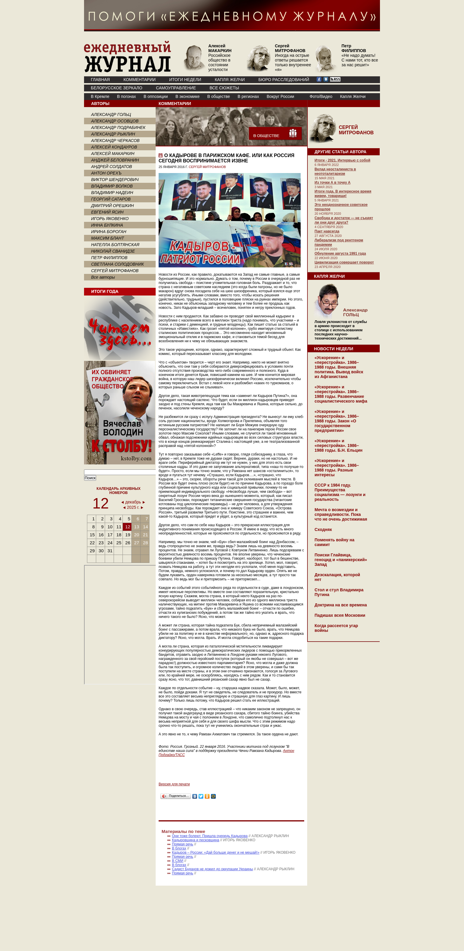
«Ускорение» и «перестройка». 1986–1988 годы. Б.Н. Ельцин (338, 445)
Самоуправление (176, 87)
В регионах (248, 96)
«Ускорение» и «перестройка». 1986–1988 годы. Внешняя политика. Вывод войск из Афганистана (339, 367)
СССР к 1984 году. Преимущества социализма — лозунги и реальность (340, 492)
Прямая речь (182, 844)
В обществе (218, 96)
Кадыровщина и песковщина (195, 840)
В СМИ (177, 861)
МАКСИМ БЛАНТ (107, 238)
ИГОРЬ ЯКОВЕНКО (110, 218)
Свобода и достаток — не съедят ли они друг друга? (344, 220)
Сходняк (323, 529)
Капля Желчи (352, 96)
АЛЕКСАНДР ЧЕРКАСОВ (115, 140)
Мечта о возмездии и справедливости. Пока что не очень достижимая (341, 514)
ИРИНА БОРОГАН (108, 231)
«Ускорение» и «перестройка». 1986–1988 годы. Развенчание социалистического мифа (341, 394)
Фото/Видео (321, 96)
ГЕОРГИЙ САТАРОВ (110, 199)
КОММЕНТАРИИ (139, 79)
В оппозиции (156, 96)
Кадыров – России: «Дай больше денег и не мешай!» (216, 852)
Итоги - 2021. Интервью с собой (342, 160)
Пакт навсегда (327, 231)
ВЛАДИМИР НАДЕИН (112, 192)
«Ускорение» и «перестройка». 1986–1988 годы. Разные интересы (337, 467)
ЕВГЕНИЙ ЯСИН (107, 212)
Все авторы (103, 277)
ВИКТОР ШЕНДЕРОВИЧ (115, 179)
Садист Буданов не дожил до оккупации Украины (212, 869)
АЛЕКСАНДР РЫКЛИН (113, 134)
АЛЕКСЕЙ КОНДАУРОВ (114, 147)
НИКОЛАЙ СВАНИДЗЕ (113, 251)
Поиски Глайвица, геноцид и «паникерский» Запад (341, 560)
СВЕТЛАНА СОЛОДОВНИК (117, 264)
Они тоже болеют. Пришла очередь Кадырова (210, 836)
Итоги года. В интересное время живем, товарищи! (343, 193)
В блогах (179, 848)
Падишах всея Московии (340, 615)
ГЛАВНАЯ (100, 79)
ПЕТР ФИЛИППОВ (109, 257)
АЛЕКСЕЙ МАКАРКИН (112, 153)
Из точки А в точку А (332, 182)
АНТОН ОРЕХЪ (106, 173)
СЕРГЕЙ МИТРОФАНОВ (114, 270)
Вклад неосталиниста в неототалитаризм (335, 171)
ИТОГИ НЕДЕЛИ (185, 79)
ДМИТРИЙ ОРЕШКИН (112, 205)
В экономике (187, 96)
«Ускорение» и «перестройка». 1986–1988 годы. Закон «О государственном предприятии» (337, 421)
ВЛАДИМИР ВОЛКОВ (112, 186)
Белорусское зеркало (116, 87)
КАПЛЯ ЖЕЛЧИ (230, 79)
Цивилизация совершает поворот (344, 262)
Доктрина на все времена (341, 605)
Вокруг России (280, 96)
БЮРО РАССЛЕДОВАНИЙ (283, 79)
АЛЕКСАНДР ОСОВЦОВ (114, 121)
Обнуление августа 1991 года (340, 253)
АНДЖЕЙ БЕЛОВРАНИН (115, 160)
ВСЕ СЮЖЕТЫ (224, 87)
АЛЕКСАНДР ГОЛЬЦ (111, 114)
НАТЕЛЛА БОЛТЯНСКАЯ (115, 244)
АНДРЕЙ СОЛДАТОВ (111, 166)
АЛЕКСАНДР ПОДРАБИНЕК (118, 127)
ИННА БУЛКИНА (107, 225)
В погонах (126, 96)
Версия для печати (174, 784)
